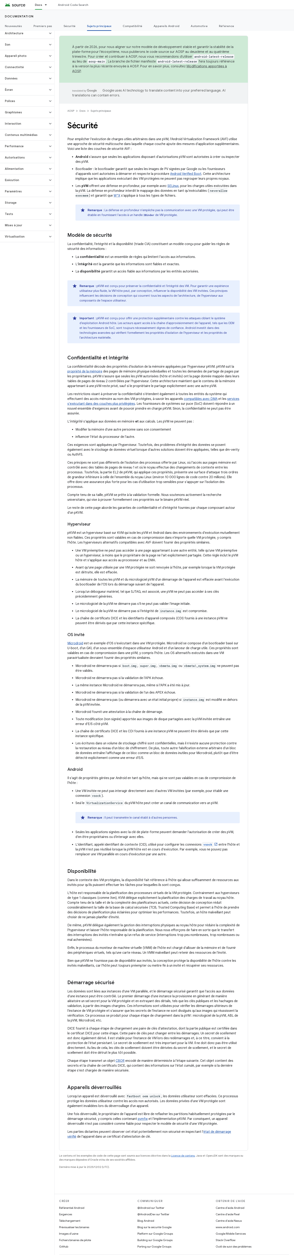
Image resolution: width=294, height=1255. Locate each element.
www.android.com (228, 1227)
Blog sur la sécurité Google (154, 1227)
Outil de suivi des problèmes (233, 1246)
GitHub (63, 1246)
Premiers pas (42, 26)
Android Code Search (73, 5)
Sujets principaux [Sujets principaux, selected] (99, 26)
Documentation (19, 16)
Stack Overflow (225, 1240)
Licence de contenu (183, 1155)
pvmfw (143, 1119)
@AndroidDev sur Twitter (153, 1214)
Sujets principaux (101, 111)
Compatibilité (132, 26)
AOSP (70, 111)
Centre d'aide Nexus (229, 1221)
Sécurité (70, 26)
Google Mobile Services (231, 1233)
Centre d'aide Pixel (228, 1214)
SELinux (173, 186)
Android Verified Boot (185, 174)
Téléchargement (69, 1221)
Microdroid (75, 643)
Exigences (65, 1214)
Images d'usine (68, 1233)
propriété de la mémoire (84, 371)
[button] (24, 33)
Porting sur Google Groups (154, 1246)
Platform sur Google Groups (155, 1233)
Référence (226, 26)
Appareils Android (166, 26)
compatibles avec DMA (201, 399)
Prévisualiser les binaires (74, 1227)
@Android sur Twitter (150, 1208)
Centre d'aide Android (230, 1208)
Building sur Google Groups (155, 1240)
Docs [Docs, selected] (38, 5)
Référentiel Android (71, 1208)
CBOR (120, 1061)
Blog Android (145, 1221)
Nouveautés (13, 26)
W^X (117, 196)
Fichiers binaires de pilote (75, 1240)
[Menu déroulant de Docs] (47, 5)
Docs (82, 111)
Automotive (199, 26)
